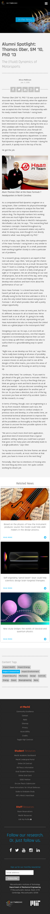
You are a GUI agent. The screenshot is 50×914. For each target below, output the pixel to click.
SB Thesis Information (25, 767)
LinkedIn (25, 89)
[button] (46, 4)
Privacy (25, 727)
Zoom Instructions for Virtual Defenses (25, 787)
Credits (25, 736)
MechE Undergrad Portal (25, 759)
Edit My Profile (25, 819)
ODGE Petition (25, 779)
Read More (25, 537)
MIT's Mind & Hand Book (25, 795)
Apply (25, 719)
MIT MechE (9, 3)
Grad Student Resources (25, 771)
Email (37, 89)
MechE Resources (25, 815)
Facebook (13, 89)
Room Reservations (25, 811)
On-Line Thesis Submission (25, 783)
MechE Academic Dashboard (25, 755)
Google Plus (31, 89)
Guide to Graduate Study (25, 791)
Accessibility (25, 731)
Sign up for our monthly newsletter (26, 867)
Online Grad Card (25, 775)
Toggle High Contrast (25, 739)
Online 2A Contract (25, 763)
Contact (25, 715)
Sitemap (25, 723)
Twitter (19, 89)
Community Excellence (25, 711)
